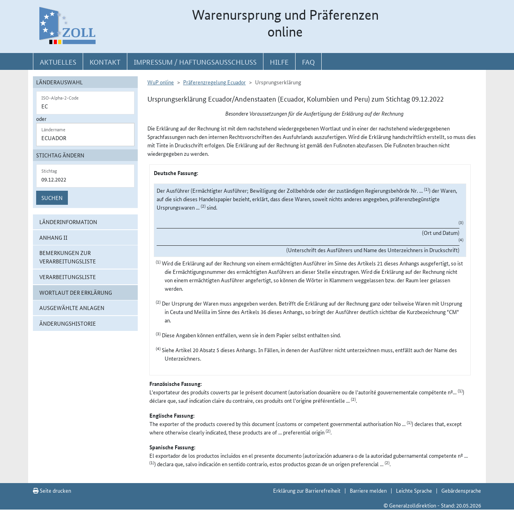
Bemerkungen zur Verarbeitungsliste (67, 257)
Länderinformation (68, 222)
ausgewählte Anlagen (71, 308)
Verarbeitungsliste (67, 277)
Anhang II (53, 237)
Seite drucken (52, 490)
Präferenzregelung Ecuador (214, 82)
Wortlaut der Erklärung (75, 292)
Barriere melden (368, 490)
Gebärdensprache (461, 490)
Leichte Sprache (414, 490)
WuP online (160, 82)
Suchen (52, 198)
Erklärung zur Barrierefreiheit (307, 490)
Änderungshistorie (67, 323)
